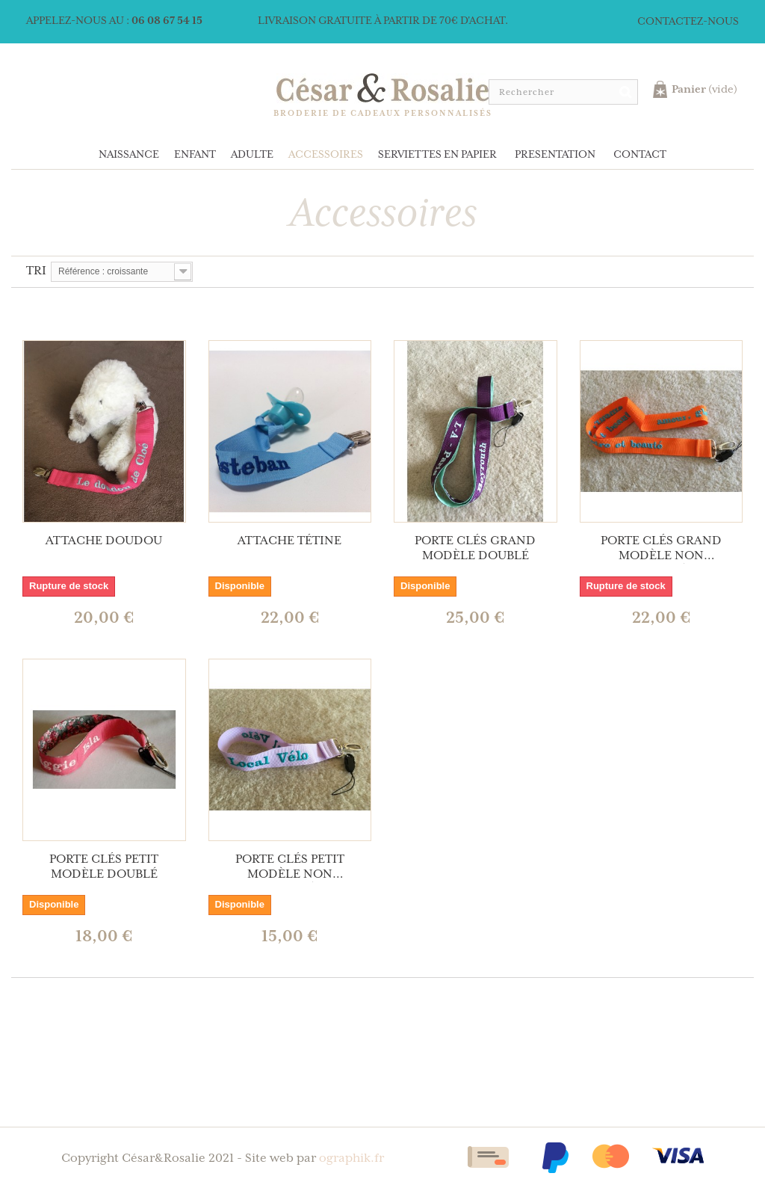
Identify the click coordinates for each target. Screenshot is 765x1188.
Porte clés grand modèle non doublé (661, 549)
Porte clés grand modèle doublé (475, 548)
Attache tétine (289, 541)
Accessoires (325, 155)
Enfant (195, 155)
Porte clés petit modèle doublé (103, 866)
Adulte (252, 155)
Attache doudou (104, 541)
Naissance (129, 155)
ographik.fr (351, 1158)
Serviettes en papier (437, 155)
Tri (36, 271)
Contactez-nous (688, 22)
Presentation (555, 155)
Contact (639, 155)
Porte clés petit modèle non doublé (289, 867)
